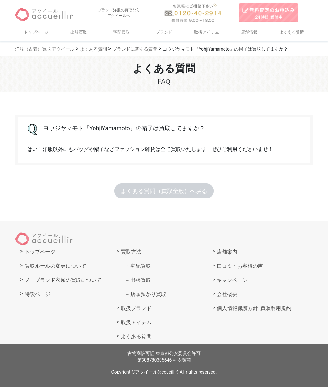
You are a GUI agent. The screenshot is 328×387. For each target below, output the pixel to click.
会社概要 (227, 294)
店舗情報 (249, 32)
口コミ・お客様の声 (240, 266)
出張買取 (78, 32)
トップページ (36, 32)
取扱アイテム (206, 32)
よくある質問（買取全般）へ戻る (164, 191)
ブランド (164, 32)
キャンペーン (232, 280)
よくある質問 (291, 32)
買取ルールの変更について (55, 266)
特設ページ (37, 294)
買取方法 (131, 252)
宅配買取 (121, 32)
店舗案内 (227, 252)
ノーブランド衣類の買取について (63, 280)
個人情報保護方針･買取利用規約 (254, 308)
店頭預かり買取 (148, 294)
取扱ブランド (136, 308)
